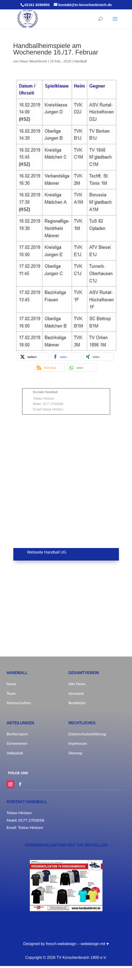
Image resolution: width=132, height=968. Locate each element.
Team (11, 693)
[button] (33, 356)
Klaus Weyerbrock (33, 61)
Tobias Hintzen (57, 407)
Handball (80, 61)
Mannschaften (19, 702)
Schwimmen (17, 743)
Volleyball (15, 753)
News (11, 683)
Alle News (76, 683)
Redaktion (76, 702)
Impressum (77, 743)
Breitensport (17, 733)
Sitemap (75, 753)
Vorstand (76, 693)
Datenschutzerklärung (87, 733)
